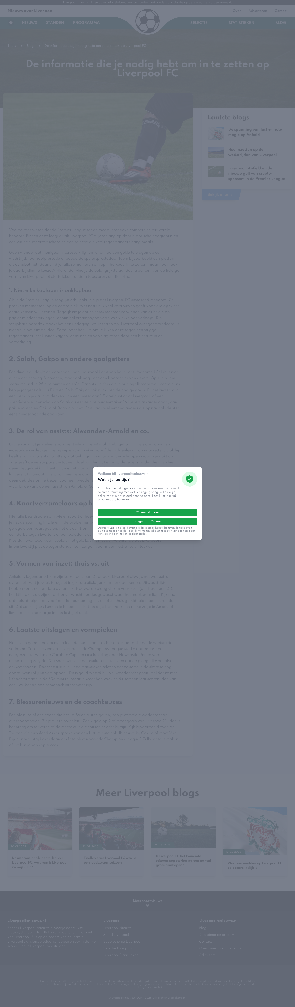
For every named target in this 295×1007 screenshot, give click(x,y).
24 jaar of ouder (147, 512)
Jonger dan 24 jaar (147, 521)
